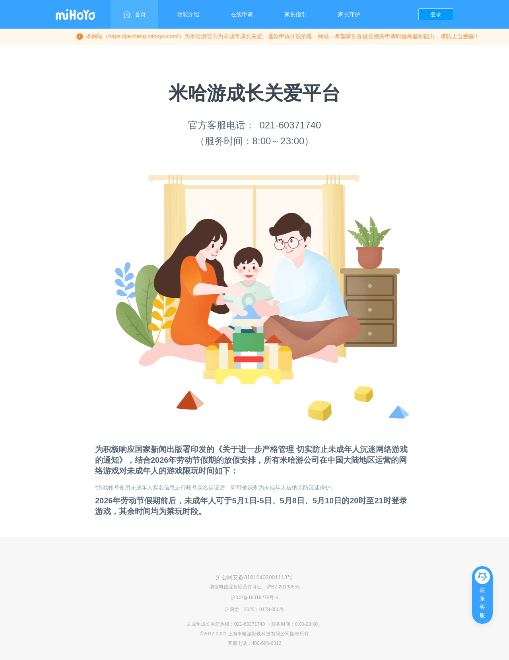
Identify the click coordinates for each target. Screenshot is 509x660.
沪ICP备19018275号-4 (254, 597)
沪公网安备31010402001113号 (254, 577)
